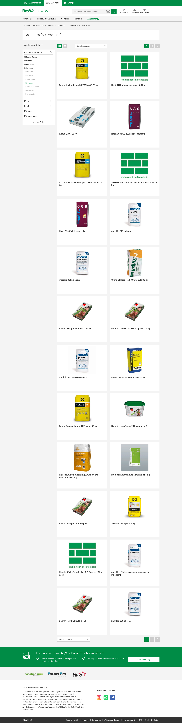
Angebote (91, 19)
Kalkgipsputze (30, 79)
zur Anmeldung (143, 659)
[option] (34, 674)
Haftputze (29, 75)
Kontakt (78, 19)
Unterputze (28, 68)
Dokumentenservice (128, 720)
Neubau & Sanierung (46, 19)
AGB (76, 720)
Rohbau (28, 61)
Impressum (85, 720)
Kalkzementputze (32, 87)
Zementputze (30, 94)
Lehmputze (29, 90)
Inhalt (26, 106)
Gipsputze (29, 72)
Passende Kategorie (33, 52)
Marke (27, 101)
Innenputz (29, 64)
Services (65, 19)
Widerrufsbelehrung (111, 720)
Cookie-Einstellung (152, 720)
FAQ (140, 720)
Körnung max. (30, 116)
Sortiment (27, 19)
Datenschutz (96, 720)
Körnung (28, 111)
